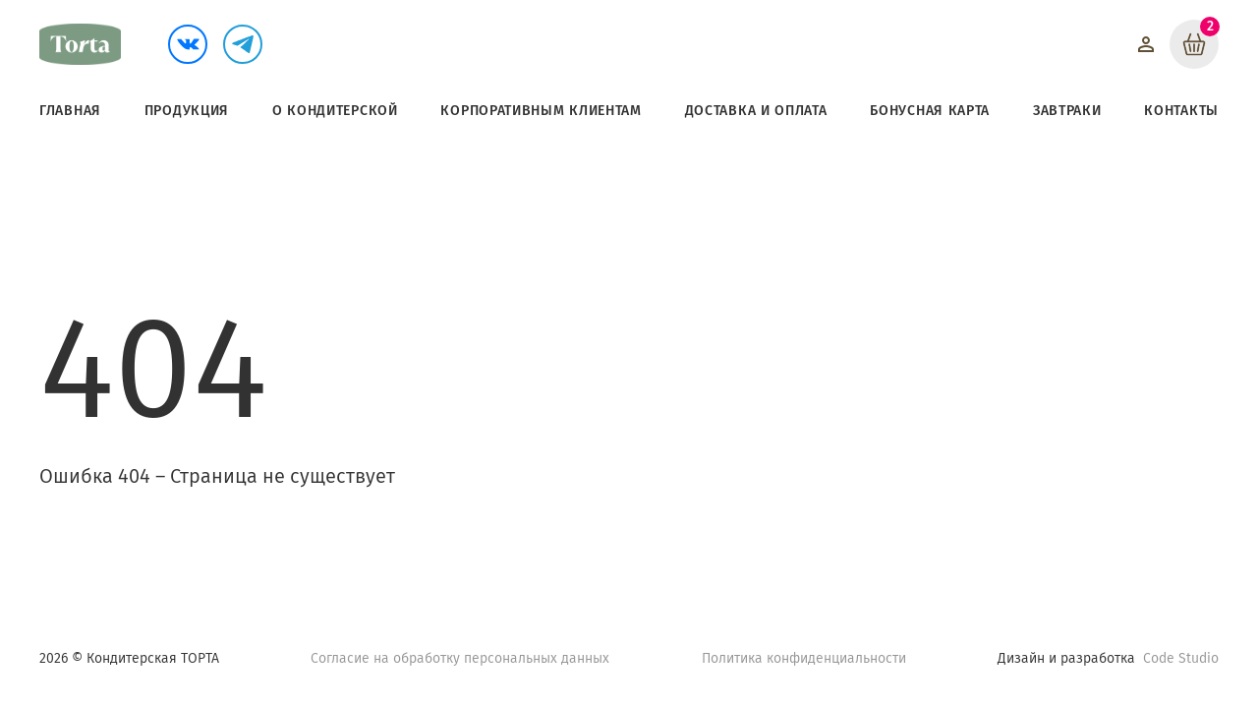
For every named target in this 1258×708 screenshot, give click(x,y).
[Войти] (1146, 44)
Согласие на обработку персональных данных (460, 658)
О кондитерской (335, 110)
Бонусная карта (930, 110)
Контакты (1181, 110)
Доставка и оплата (756, 110)
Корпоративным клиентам (540, 110)
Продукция (186, 110)
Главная (70, 110)
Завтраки (1067, 110)
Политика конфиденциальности (804, 658)
